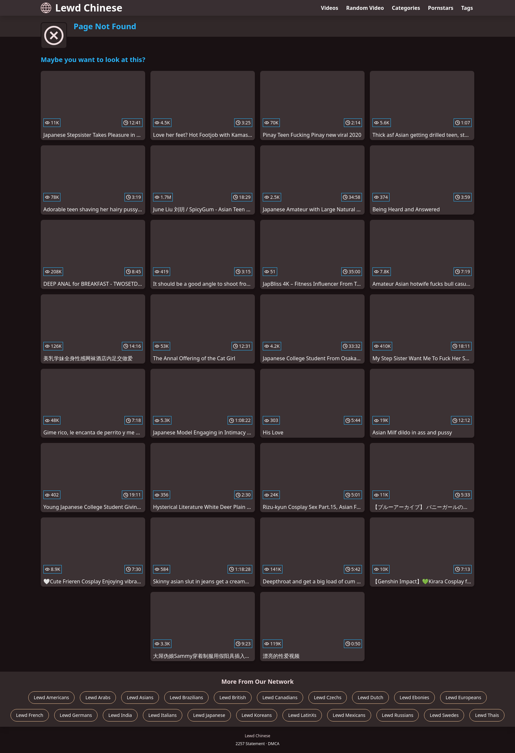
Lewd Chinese (82, 7)
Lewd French (29, 715)
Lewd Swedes (444, 715)
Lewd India (120, 715)
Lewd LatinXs (302, 715)
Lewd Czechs (328, 697)
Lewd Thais (487, 715)
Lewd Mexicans (349, 715)
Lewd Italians (162, 715)
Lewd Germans (76, 715)
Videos (329, 7)
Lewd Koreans (257, 715)
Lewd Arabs (97, 697)
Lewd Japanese (209, 715)
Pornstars (440, 7)
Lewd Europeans (463, 697)
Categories (406, 7)
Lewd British (232, 697)
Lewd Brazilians (186, 697)
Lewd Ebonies (414, 697)
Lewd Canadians (280, 697)
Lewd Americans (51, 697)
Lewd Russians (398, 715)
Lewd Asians (140, 697)
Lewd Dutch (370, 697)
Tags (467, 7)
